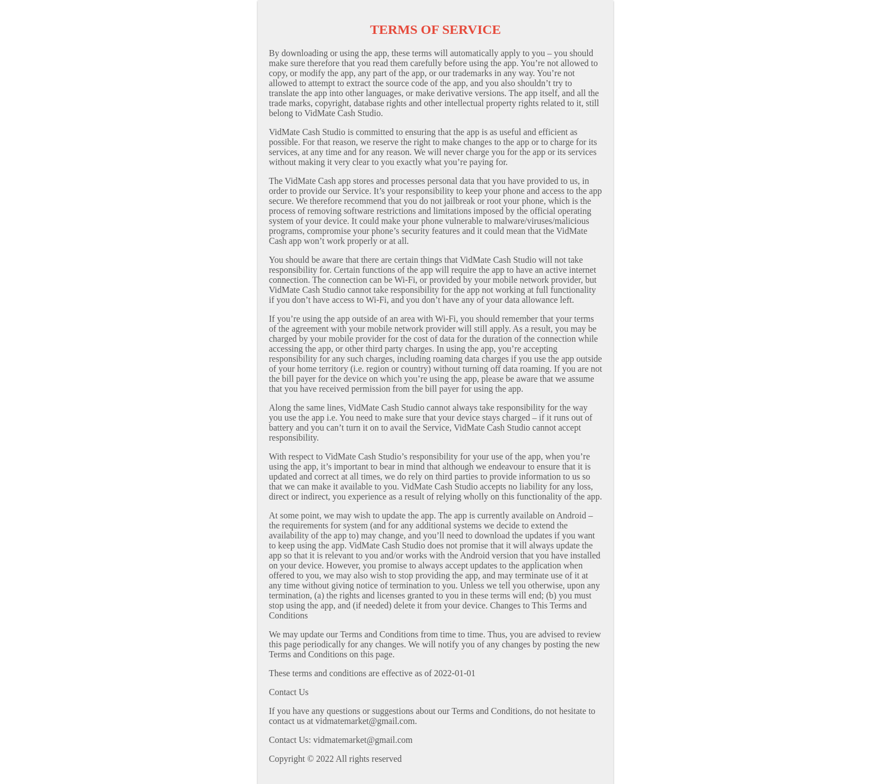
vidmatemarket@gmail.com (363, 740)
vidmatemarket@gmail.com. (366, 721)
